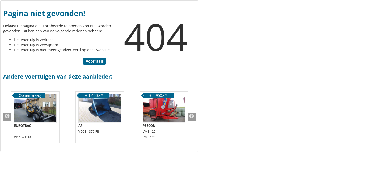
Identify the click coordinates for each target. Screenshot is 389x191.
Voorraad (94, 61)
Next (192, 117)
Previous (7, 117)
